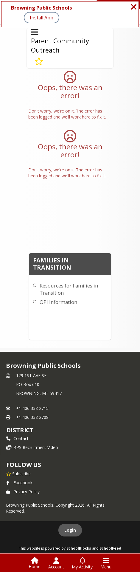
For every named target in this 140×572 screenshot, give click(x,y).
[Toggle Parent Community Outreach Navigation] (34, 32)
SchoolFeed (110, 548)
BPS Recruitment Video (32, 447)
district (20, 430)
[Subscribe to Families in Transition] (39, 61)
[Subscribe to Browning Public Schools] (18, 473)
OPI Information (58, 302)
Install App (41, 17)
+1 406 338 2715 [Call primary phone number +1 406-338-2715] (32, 408)
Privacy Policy (23, 491)
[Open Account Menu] (56, 563)
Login (70, 530)
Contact (17, 438)
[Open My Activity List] (82, 563)
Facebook (19, 482)
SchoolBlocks (78, 548)
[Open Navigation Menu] (105, 563)
